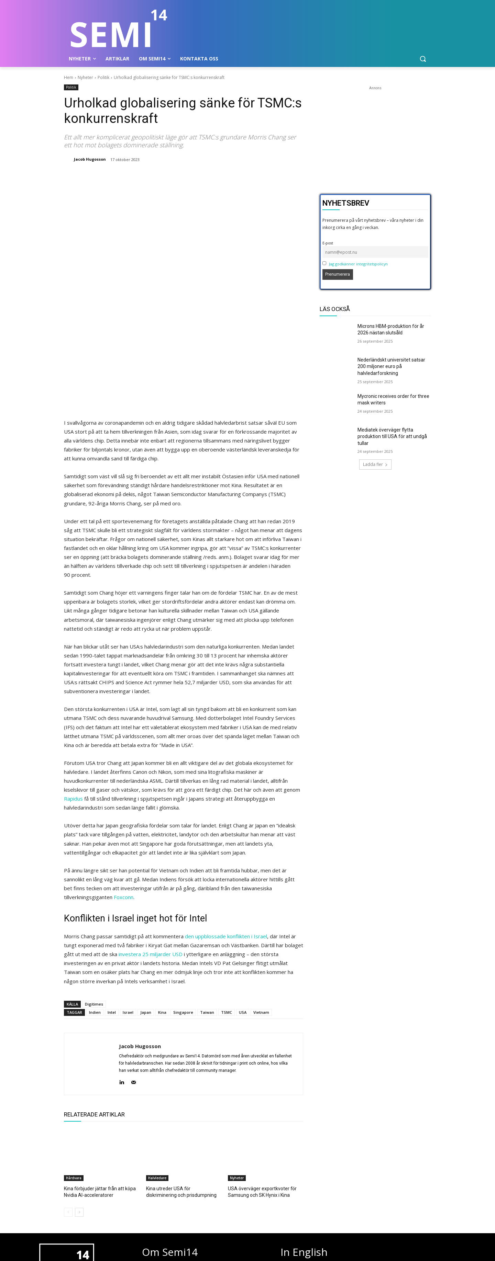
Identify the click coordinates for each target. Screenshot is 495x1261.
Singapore (183, 914)
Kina (162, 914)
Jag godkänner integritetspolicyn (358, 263)
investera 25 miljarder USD (151, 856)
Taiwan (207, 914)
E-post (327, 242)
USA (242, 914)
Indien (95, 914)
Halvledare (157, 1080)
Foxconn (123, 799)
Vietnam (261, 914)
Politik (103, 77)
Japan (145, 914)
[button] (423, 58)
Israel (128, 914)
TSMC (226, 914)
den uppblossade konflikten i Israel (226, 838)
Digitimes (94, 906)
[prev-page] (68, 1113)
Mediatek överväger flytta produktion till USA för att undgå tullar (392, 436)
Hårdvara (73, 1080)
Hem (68, 77)
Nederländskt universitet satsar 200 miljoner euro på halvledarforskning (391, 366)
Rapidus (73, 700)
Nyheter (85, 77)
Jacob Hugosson (90, 159)
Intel (112, 914)
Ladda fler (375, 464)
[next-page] (79, 1113)
